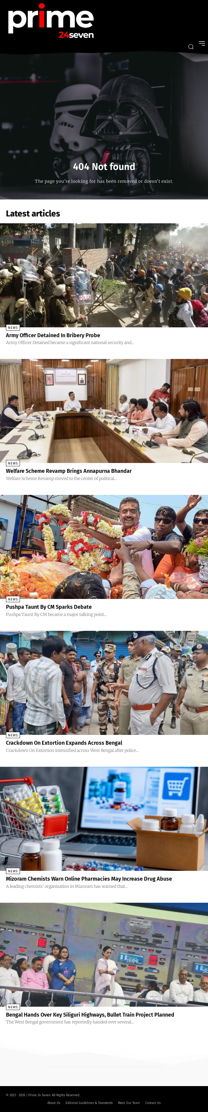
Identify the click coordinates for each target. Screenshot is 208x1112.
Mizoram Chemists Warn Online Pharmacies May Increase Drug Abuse (89, 879)
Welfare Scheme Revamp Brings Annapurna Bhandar (69, 471)
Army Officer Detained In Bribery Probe (53, 335)
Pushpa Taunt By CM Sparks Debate (49, 607)
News (13, 328)
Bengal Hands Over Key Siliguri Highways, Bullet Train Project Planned (90, 1015)
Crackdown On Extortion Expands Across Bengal (64, 743)
